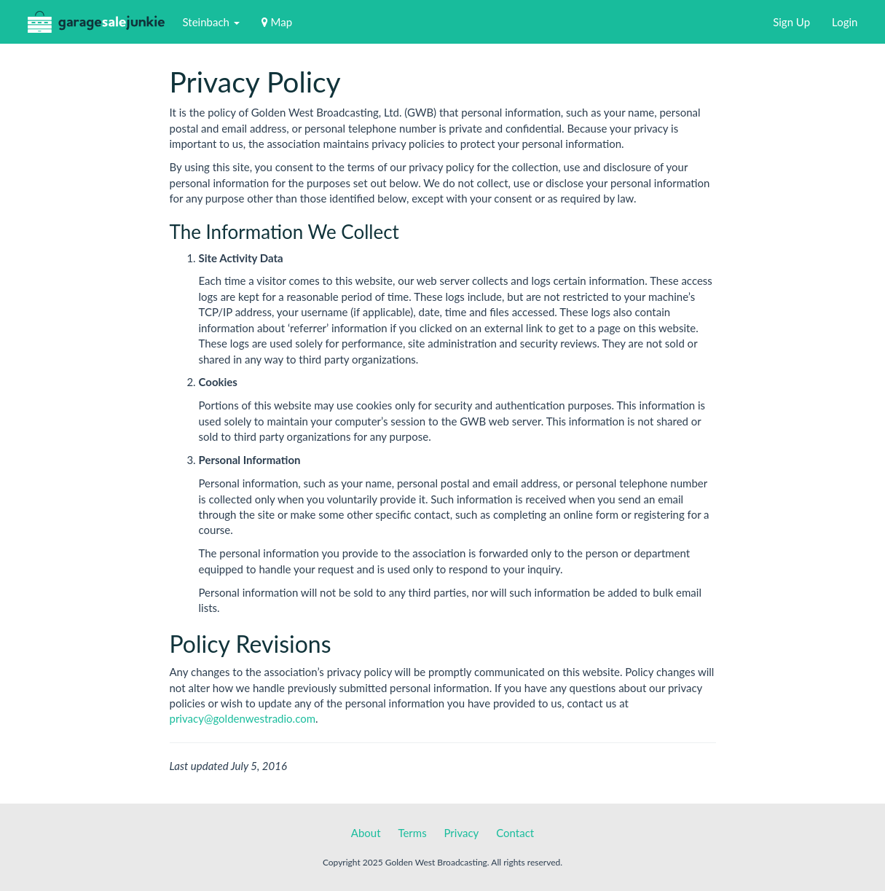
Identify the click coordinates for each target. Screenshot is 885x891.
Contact (515, 832)
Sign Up (791, 21)
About (366, 832)
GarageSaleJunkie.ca (96, 25)
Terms (412, 832)
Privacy (461, 832)
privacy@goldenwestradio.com (243, 718)
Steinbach (211, 21)
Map (276, 21)
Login (844, 21)
